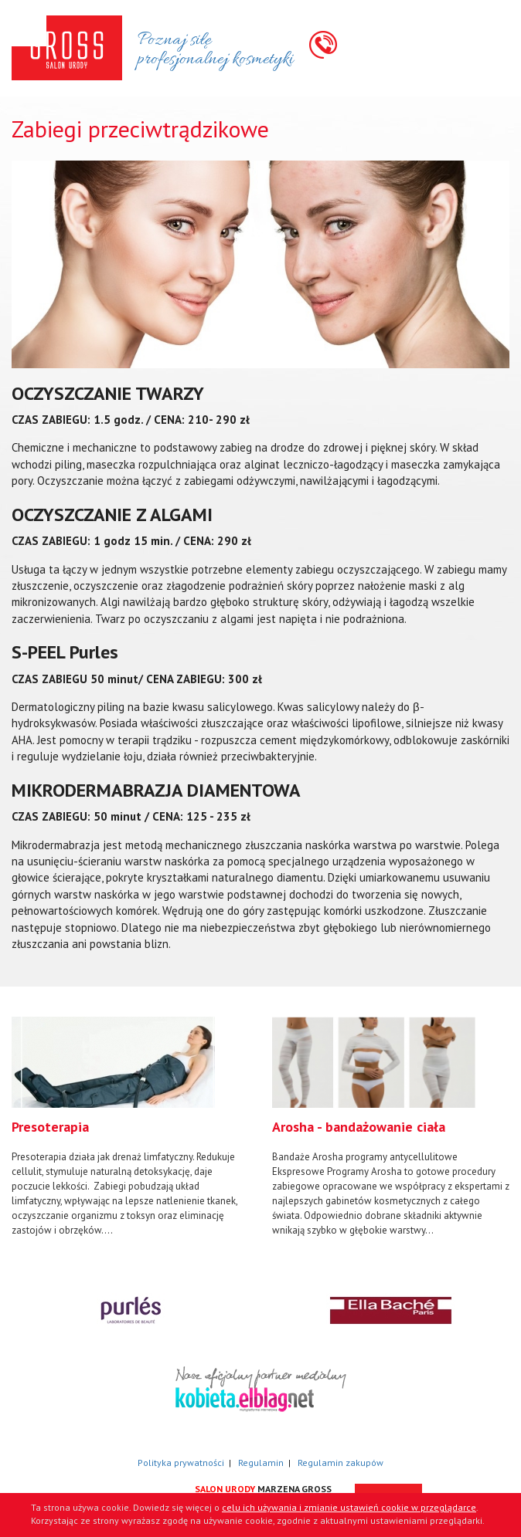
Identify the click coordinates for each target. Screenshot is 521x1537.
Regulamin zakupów (340, 1462)
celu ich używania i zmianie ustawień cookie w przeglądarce (349, 1507)
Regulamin (261, 1462)
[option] (130, 1127)
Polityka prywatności (181, 1462)
